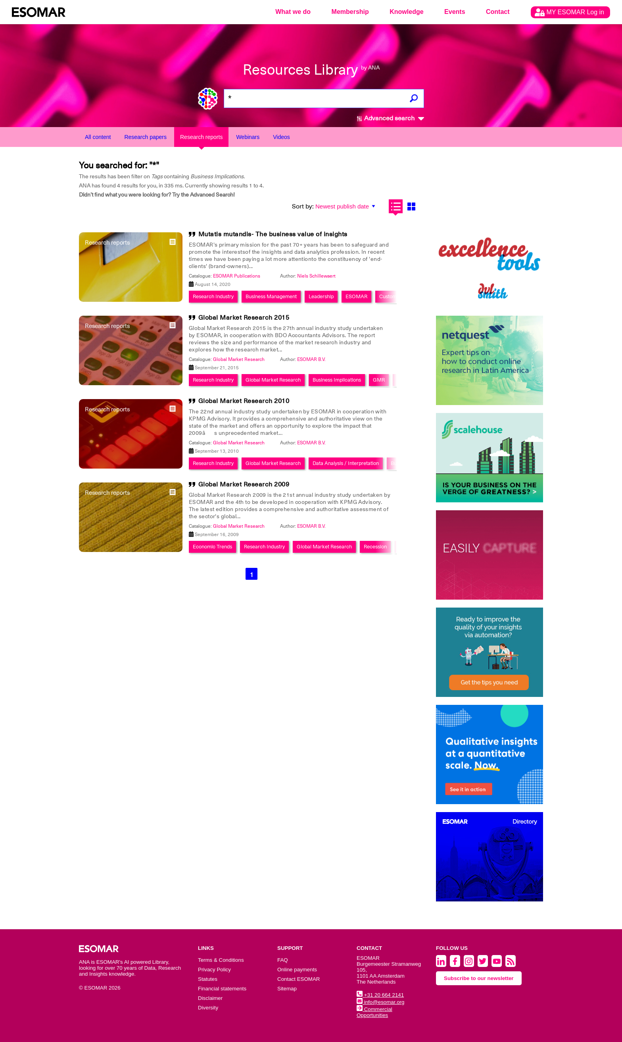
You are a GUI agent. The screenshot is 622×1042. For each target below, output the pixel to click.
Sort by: (303, 206)
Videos (281, 137)
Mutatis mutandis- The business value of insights (272, 234)
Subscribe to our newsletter (479, 978)
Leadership (321, 296)
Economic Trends (212, 546)
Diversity (208, 1008)
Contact (498, 11)
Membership (350, 11)
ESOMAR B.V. (311, 359)
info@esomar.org (380, 1002)
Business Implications (337, 379)
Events (454, 11)
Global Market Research (239, 359)
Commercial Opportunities (374, 1012)
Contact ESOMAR (298, 979)
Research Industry (213, 296)
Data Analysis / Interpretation (346, 463)
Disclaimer (210, 998)
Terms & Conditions (221, 960)
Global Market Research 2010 (244, 401)
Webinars (247, 137)
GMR (379, 379)
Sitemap (287, 989)
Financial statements (222, 989)
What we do (293, 11)
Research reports (201, 137)
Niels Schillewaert (316, 276)
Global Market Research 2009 (244, 484)
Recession (375, 546)
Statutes (207, 979)
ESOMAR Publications (236, 276)
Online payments (297, 970)
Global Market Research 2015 (244, 318)
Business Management (271, 296)
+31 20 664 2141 (380, 995)
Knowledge (406, 11)
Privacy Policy (214, 970)
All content (98, 137)
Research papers (145, 137)
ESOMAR (356, 296)
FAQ (282, 960)
